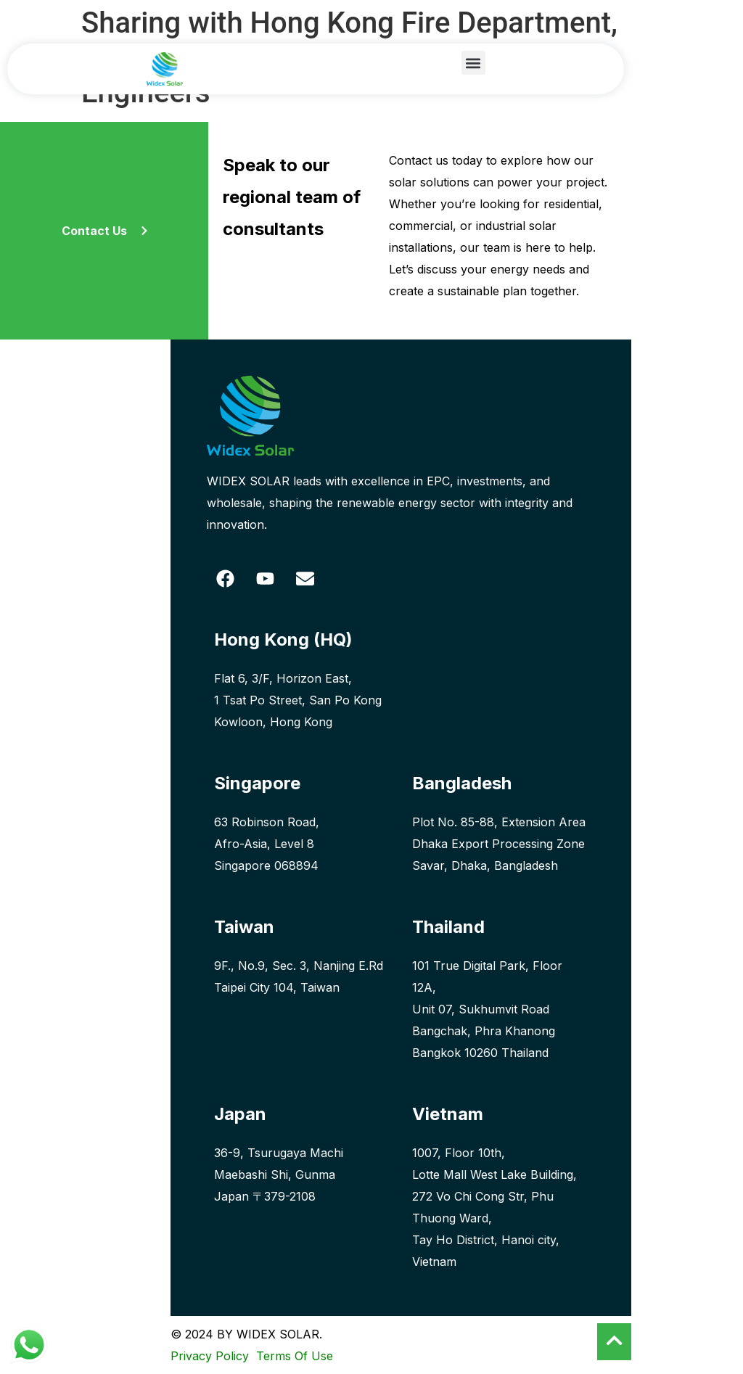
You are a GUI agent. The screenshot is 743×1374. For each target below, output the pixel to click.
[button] (473, 63)
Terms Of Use (293, 1356)
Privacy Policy (210, 1356)
